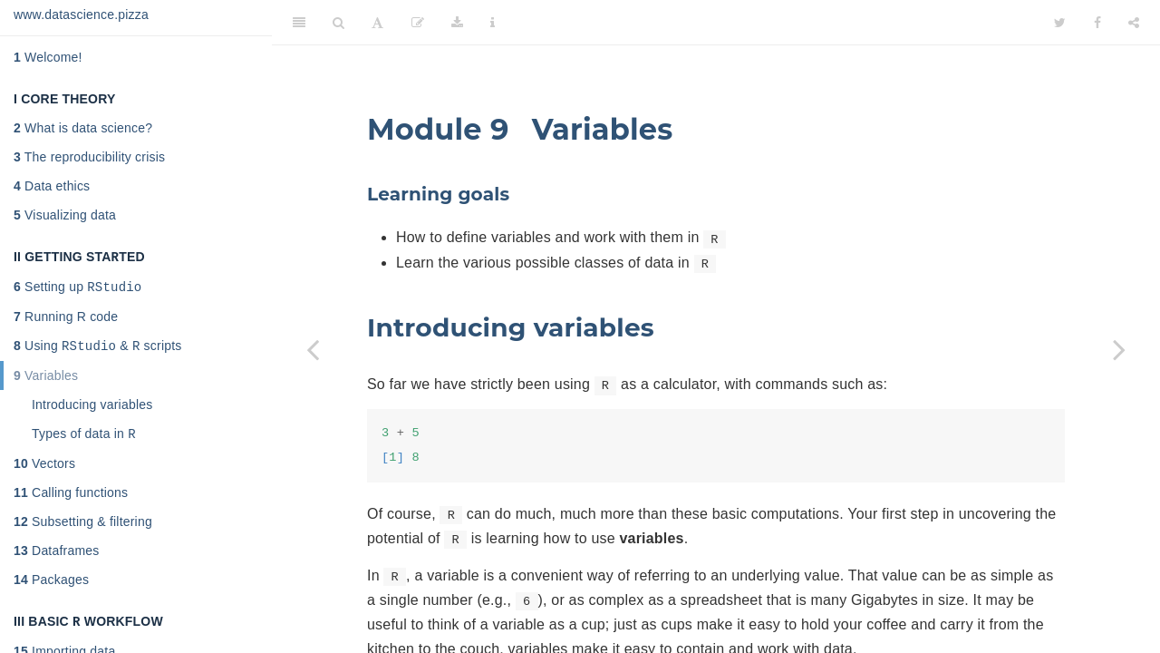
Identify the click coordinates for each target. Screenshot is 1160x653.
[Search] (338, 22)
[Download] (457, 22)
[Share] (1134, 22)
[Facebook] (1097, 22)
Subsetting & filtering (83, 528)
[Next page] (1119, 349)
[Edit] (418, 22)
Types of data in (84, 440)
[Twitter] (1059, 22)
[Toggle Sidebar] (299, 22)
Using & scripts (97, 350)
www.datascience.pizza (81, 14)
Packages (51, 587)
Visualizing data (65, 215)
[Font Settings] (377, 22)
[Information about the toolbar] (492, 22)
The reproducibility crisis (89, 157)
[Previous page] (312, 349)
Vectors (44, 470)
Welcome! (48, 57)
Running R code (66, 320)
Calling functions (71, 499)
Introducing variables (92, 410)
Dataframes (56, 558)
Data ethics (52, 186)
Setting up (77, 289)
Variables (46, 381)
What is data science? (83, 128)
